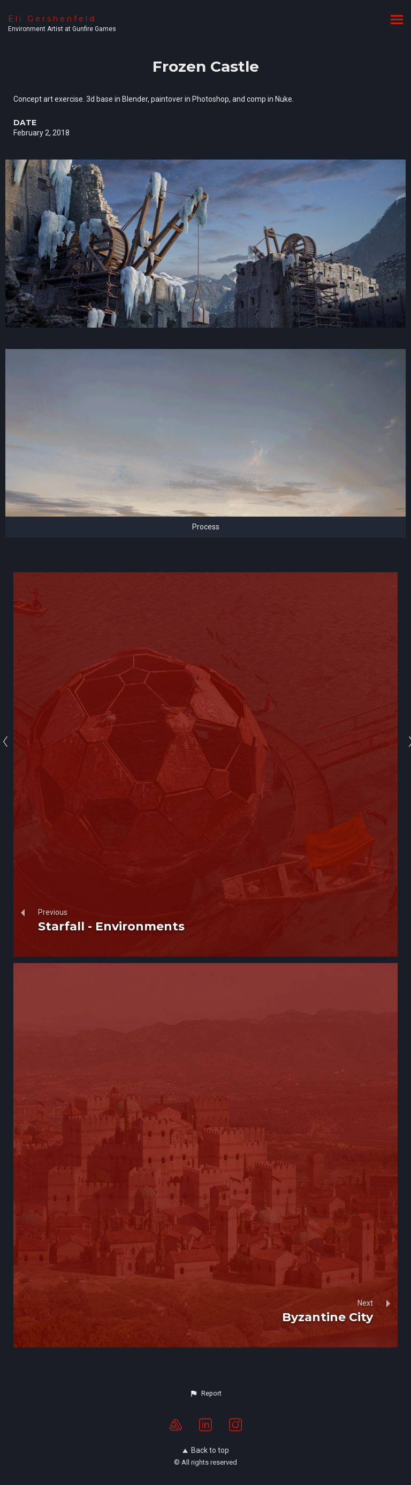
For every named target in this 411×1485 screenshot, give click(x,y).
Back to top (205, 1450)
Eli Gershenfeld (52, 19)
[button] (205, 1393)
